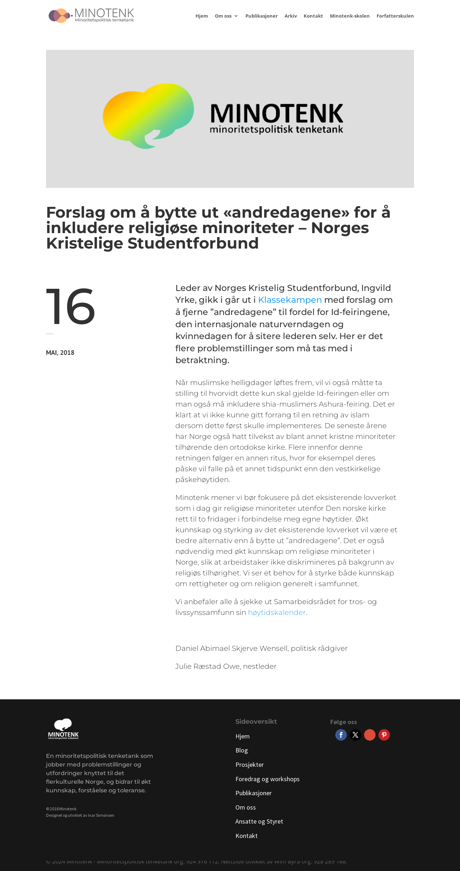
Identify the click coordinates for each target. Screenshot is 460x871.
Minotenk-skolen (350, 16)
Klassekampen (290, 300)
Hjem (202, 16)
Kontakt (313, 16)
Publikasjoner (261, 16)
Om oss (223, 16)
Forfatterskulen (395, 16)
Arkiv (291, 16)
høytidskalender (277, 612)
